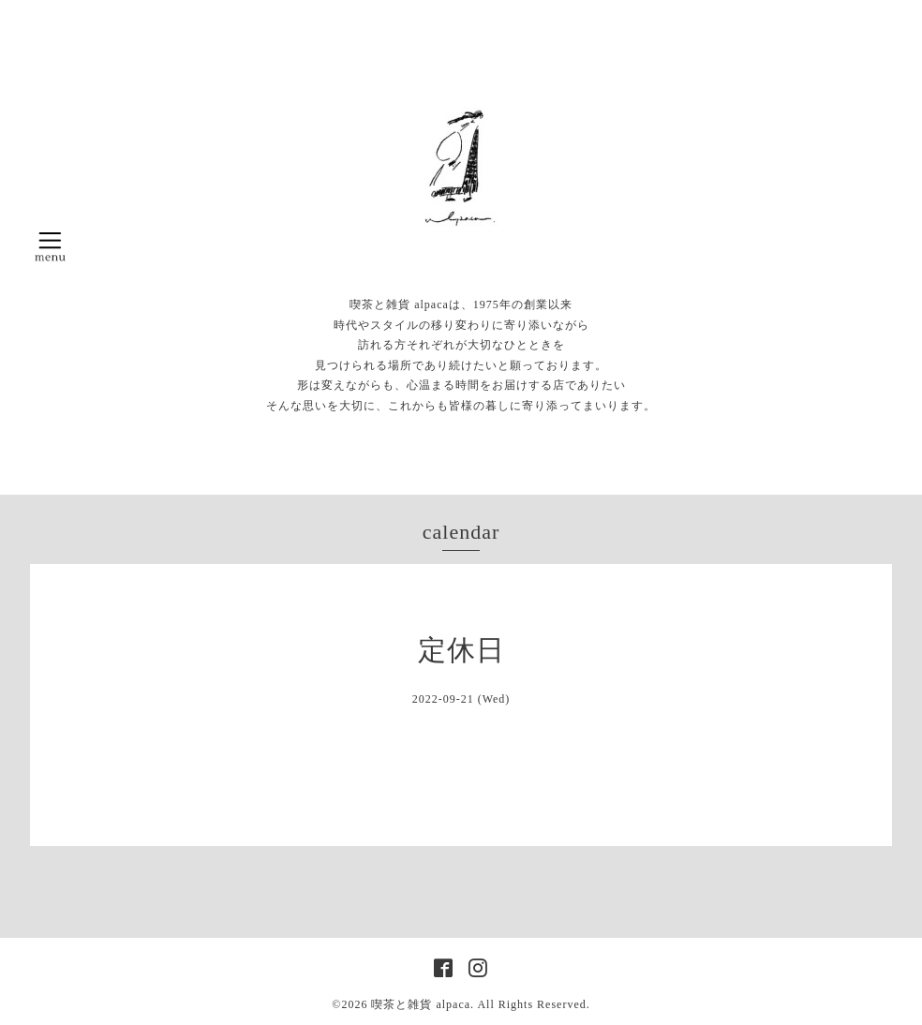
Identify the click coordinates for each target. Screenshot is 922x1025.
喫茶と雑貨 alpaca (420, 1004)
